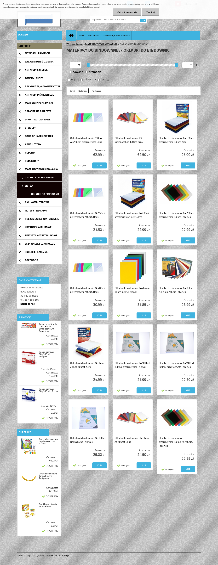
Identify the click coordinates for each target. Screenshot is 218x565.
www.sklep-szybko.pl (57, 555)
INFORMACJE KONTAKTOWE (116, 35)
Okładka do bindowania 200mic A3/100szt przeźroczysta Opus (86, 140)
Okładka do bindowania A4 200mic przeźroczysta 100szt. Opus (88, 290)
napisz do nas (27, 304)
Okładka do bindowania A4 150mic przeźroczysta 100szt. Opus (88, 215)
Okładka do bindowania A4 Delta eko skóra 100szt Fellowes (175, 290)
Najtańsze (83, 90)
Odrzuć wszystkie (127, 12)
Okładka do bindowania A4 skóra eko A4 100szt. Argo (87, 365)
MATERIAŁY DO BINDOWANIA (101, 44)
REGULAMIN (94, 35)
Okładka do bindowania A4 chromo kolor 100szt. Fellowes (132, 290)
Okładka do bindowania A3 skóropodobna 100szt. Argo (129, 140)
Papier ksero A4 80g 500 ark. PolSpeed (46, 354)
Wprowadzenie (74, 44)
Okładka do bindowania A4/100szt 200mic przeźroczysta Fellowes (176, 365)
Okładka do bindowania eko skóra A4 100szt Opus (132, 440)
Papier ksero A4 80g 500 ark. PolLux (48, 390)
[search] (143, 19)
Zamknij (150, 12)
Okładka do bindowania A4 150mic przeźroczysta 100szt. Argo (176, 140)
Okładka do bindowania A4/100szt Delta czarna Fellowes (88, 440)
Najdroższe (96, 90)
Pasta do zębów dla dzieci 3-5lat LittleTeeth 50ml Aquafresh (48, 327)
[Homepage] (72, 35)
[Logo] (39, 19)
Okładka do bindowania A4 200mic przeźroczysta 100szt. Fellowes (176, 215)
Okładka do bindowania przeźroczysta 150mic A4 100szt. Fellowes (176, 442)
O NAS (81, 35)
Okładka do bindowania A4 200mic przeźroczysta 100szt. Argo (132, 215)
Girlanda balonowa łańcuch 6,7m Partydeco (48, 475)
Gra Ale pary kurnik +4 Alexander (48, 505)
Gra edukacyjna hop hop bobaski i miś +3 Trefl (48, 441)
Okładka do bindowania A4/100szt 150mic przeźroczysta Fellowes (132, 365)
